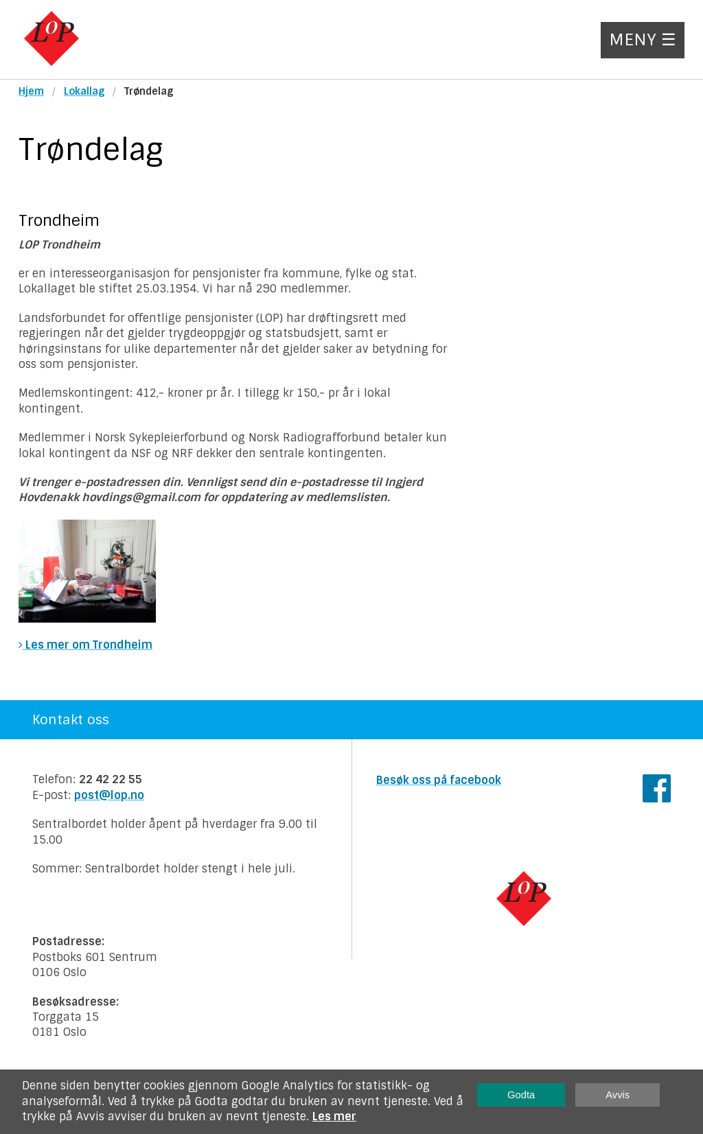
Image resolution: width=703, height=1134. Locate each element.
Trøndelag (148, 91)
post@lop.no (109, 795)
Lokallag (84, 91)
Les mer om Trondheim (85, 645)
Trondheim (59, 221)
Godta (521, 1094)
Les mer (334, 1116)
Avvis (618, 1094)
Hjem (31, 91)
